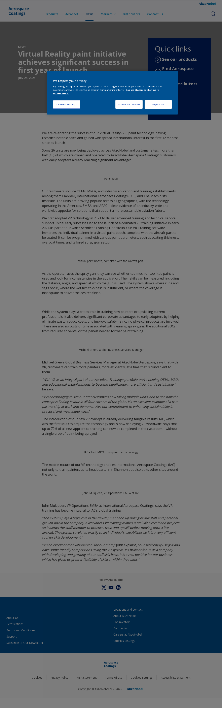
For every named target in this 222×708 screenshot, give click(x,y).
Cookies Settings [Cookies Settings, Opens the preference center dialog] (67, 104)
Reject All (158, 104)
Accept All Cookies (129, 104)
